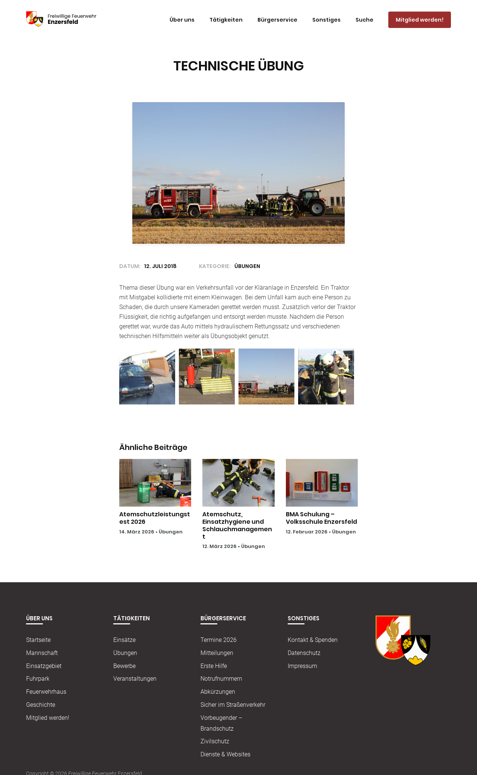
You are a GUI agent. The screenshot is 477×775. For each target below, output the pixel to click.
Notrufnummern (221, 678)
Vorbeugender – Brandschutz (221, 723)
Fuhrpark (38, 678)
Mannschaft (42, 652)
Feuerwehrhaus (46, 691)
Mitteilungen (216, 652)
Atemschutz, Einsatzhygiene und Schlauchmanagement (237, 525)
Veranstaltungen (135, 678)
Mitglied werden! (47, 717)
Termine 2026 (218, 639)
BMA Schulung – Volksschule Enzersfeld (321, 518)
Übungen (171, 531)
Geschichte (40, 704)
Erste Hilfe (213, 666)
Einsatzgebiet (43, 666)
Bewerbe (124, 666)
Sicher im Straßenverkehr (232, 704)
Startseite (38, 639)
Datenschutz (304, 652)
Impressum (302, 666)
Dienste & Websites (225, 754)
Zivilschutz (214, 741)
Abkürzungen (217, 691)
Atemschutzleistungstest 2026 (154, 518)
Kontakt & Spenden (313, 639)
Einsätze (124, 639)
